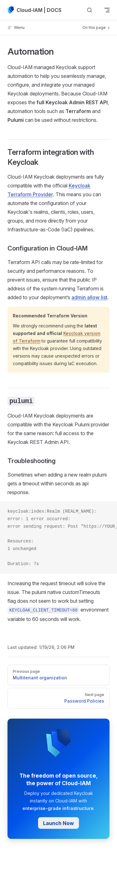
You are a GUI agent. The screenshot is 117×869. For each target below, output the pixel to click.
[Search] (89, 10)
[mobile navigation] (107, 10)
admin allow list (89, 297)
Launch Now (58, 823)
